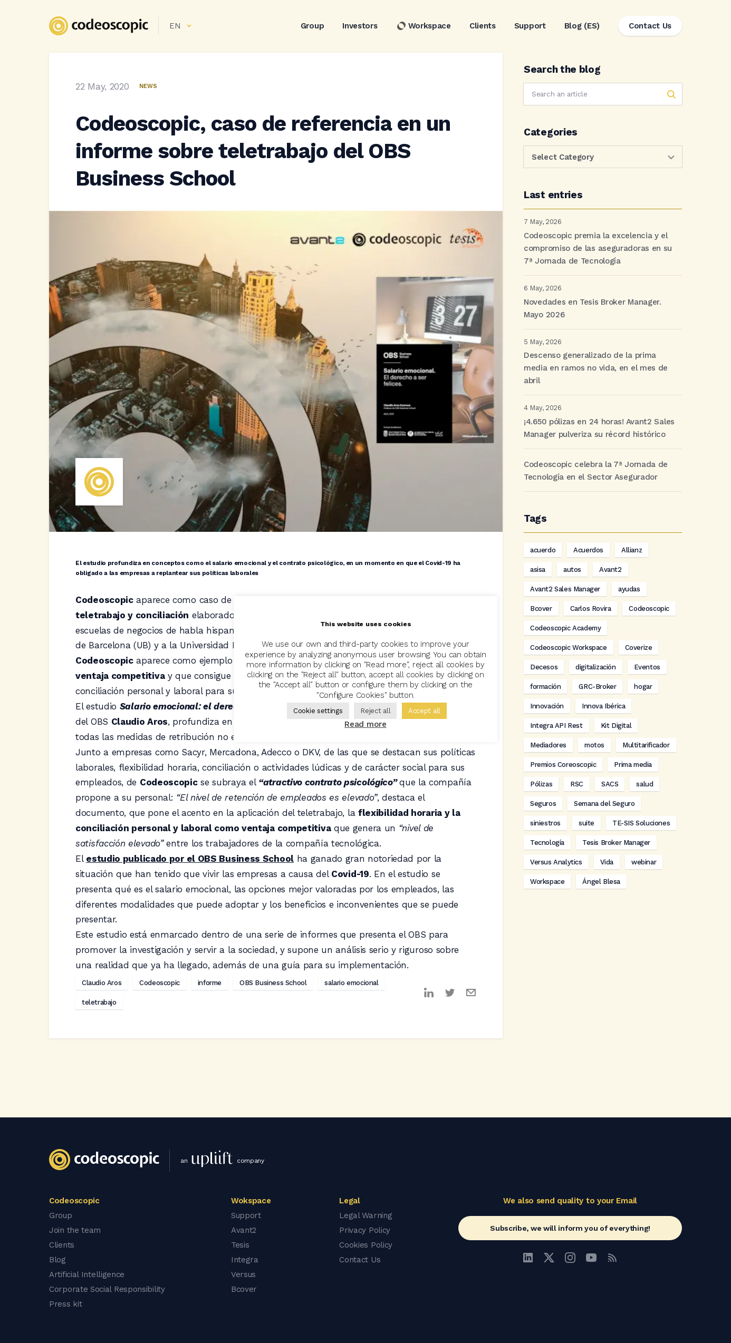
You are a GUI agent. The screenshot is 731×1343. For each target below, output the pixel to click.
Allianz (631, 550)
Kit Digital (616, 725)
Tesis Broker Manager (616, 842)
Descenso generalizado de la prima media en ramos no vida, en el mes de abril (596, 368)
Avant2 (610, 569)
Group (312, 26)
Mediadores (548, 745)
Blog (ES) (582, 26)
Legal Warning (365, 1215)
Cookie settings (318, 711)
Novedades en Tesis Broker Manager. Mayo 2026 (592, 308)
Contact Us (359, 1259)
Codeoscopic (159, 983)
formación (545, 686)
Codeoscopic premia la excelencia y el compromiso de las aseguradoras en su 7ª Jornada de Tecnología (598, 248)
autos (572, 569)
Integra (244, 1259)
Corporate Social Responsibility (107, 1289)
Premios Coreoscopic (563, 764)
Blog (57, 1259)
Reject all (375, 711)
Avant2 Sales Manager (565, 589)
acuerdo (542, 550)
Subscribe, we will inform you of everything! (570, 1228)
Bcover (541, 608)
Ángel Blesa (601, 881)
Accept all (424, 711)
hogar (643, 686)
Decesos (543, 667)
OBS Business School (272, 983)
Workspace (423, 26)
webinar (643, 862)
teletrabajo (99, 1002)
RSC (576, 784)
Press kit (65, 1304)
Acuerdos (588, 550)
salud (644, 784)
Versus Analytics (556, 862)
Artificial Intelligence (86, 1274)
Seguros (543, 803)
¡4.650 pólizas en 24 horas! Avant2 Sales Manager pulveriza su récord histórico (599, 428)
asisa (537, 569)
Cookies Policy (365, 1245)
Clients (482, 26)
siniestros (545, 823)
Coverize (638, 647)
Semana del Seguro (604, 803)
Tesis (240, 1245)
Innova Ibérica (603, 706)
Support (530, 26)
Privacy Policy (364, 1230)
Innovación (547, 706)
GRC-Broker (597, 686)
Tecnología (547, 842)
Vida (606, 862)
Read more (365, 724)
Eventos (647, 667)
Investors (359, 26)
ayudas (629, 589)
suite (586, 823)
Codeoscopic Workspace (568, 647)
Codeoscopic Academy (565, 628)
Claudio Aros (101, 983)
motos (594, 745)
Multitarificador (646, 745)
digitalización (595, 667)
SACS (609, 784)
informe (210, 983)
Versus (243, 1274)
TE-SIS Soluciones (641, 823)
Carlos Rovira (590, 608)
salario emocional (351, 983)
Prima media (633, 764)
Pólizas (541, 784)
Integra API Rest (556, 725)
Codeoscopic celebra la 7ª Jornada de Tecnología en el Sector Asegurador (596, 471)
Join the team (75, 1230)
